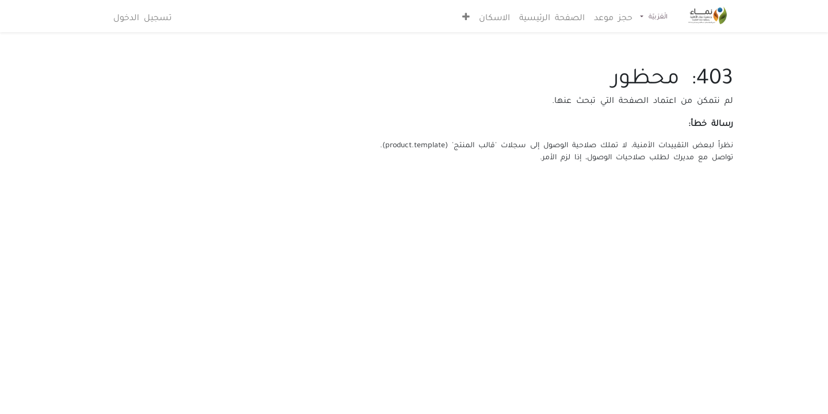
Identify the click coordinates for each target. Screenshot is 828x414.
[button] (466, 16)
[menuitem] (613, 16)
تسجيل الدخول (142, 16)
